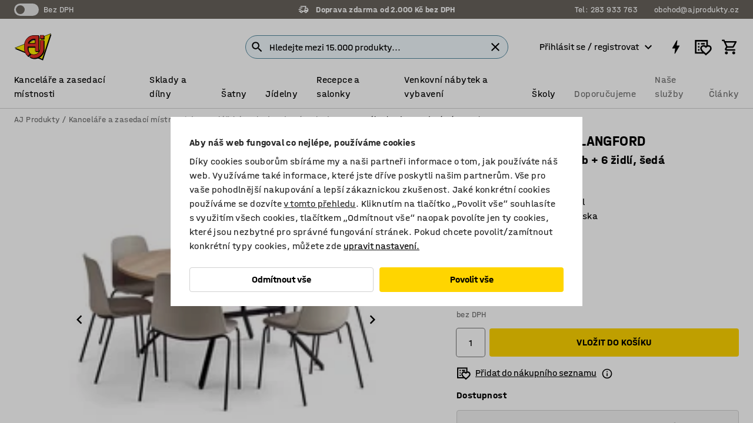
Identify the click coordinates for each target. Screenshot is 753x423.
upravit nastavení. (381, 245)
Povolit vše (472, 279)
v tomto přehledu (319, 203)
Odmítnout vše (281, 279)
